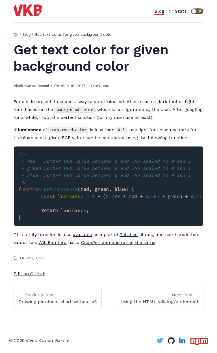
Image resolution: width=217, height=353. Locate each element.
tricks (26, 258)
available (82, 234)
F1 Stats (177, 11)
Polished (129, 234)
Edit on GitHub (29, 273)
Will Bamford (52, 242)
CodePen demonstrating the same (118, 242)
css (40, 258)
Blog (159, 11)
